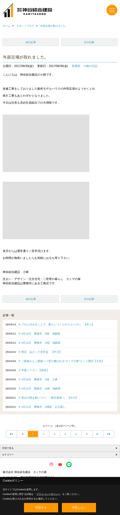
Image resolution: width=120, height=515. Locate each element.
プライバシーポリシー (48, 494)
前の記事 (31, 42)
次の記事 (89, 42)
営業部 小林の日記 (85, 66)
